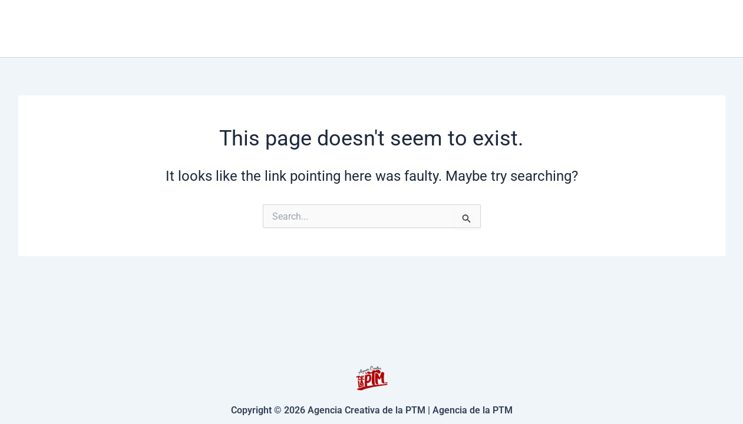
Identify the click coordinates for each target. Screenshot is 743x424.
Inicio (402, 28)
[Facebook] (702, 29)
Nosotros (645, 28)
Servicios (479, 28)
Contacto (566, 28)
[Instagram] (720, 29)
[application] (506, 28)
